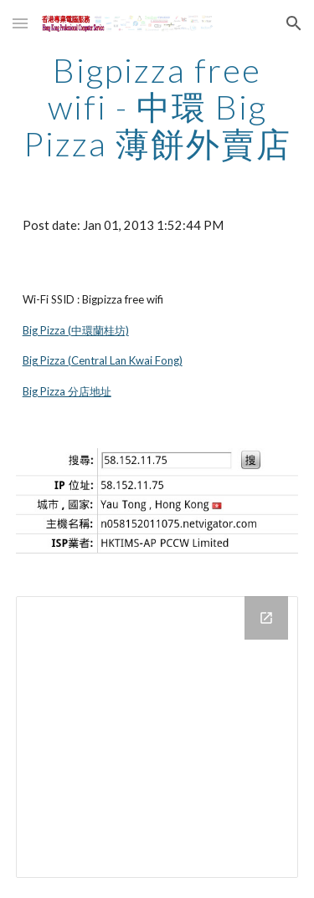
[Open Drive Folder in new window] (266, 618)
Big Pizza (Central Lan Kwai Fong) (103, 360)
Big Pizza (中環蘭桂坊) (76, 330)
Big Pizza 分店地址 (67, 391)
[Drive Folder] (157, 737)
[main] (157, 107)
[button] (20, 23)
